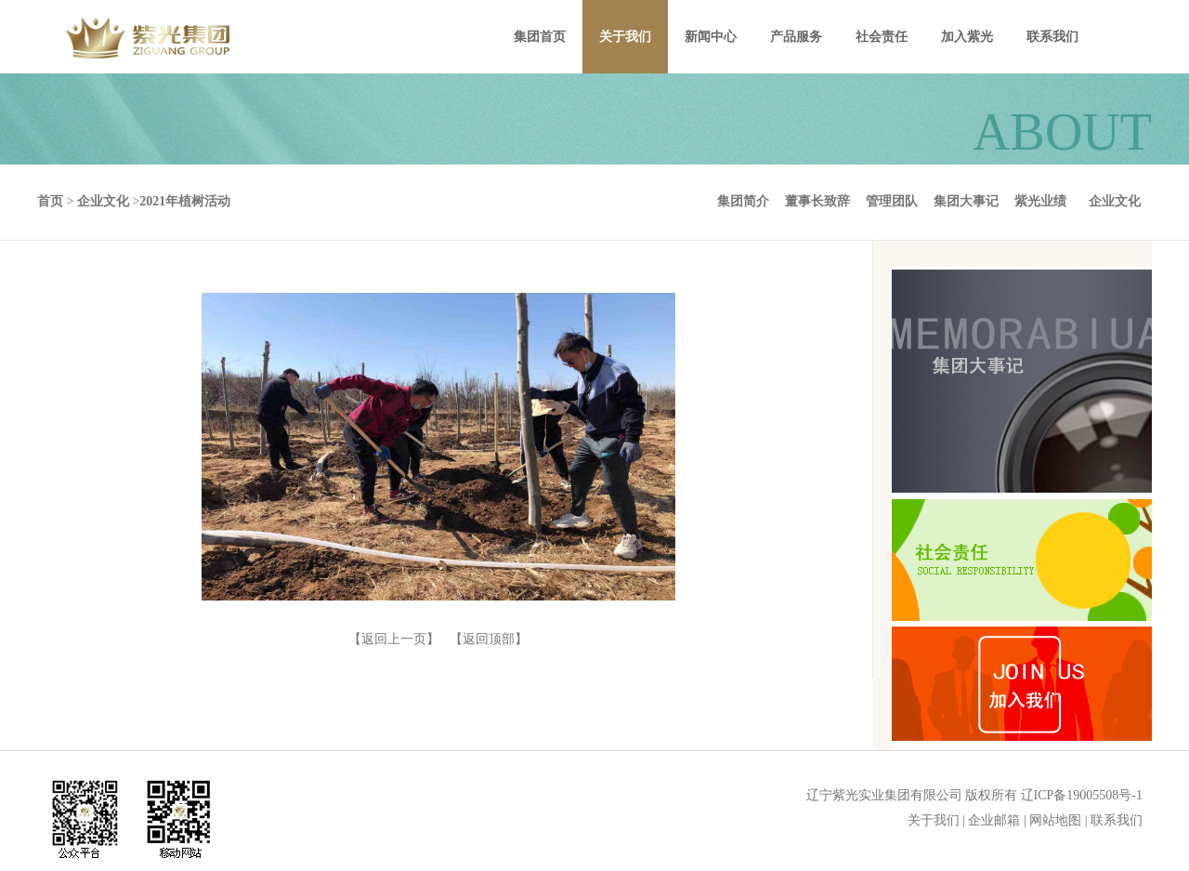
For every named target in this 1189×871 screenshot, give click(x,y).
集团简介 (743, 201)
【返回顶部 (482, 639)
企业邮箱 (994, 820)
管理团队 (892, 201)
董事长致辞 (817, 201)
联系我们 (1117, 820)
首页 (50, 201)
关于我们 (934, 820)
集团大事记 (966, 201)
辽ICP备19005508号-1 (1082, 795)
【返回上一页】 (393, 639)
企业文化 (1115, 201)
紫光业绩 (1040, 201)
